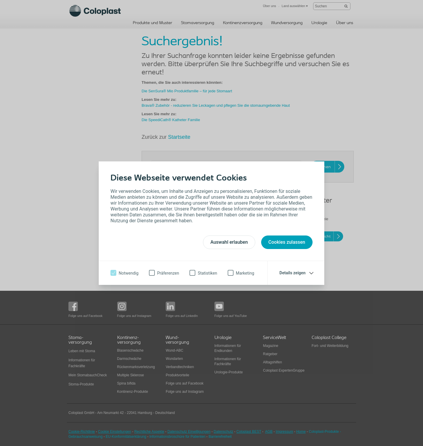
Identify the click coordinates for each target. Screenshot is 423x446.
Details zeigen (292, 272)
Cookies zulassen (286, 242)
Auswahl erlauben (229, 242)
